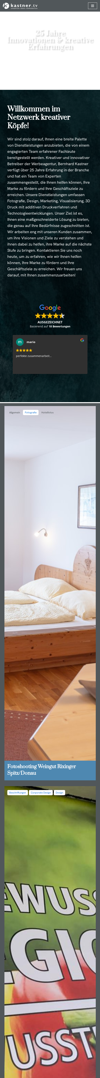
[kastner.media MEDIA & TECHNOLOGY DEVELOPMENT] (20, 6)
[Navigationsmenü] (92, 6)
